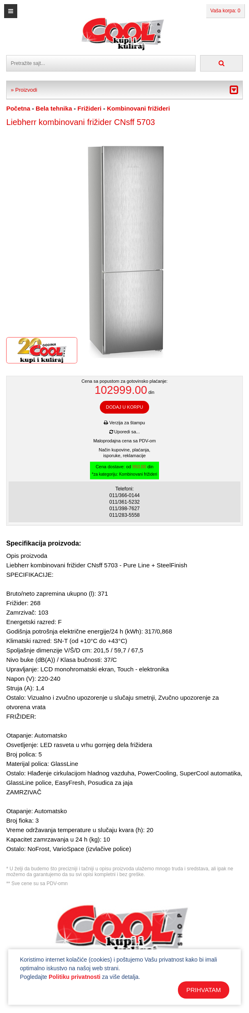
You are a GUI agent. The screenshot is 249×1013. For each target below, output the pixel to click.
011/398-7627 (124, 508)
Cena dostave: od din (124, 470)
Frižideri (89, 108)
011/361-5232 (124, 502)
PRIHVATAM (203, 989)
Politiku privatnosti (74, 977)
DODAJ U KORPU (124, 407)
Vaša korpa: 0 (225, 11)
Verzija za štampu (124, 422)
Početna (18, 108)
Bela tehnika (54, 108)
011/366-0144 (124, 495)
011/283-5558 (124, 515)
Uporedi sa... (124, 431)
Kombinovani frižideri (138, 108)
